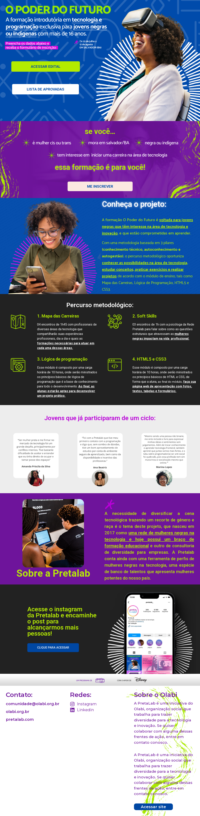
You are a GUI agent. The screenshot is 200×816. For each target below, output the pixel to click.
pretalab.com (20, 719)
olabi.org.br (17, 711)
